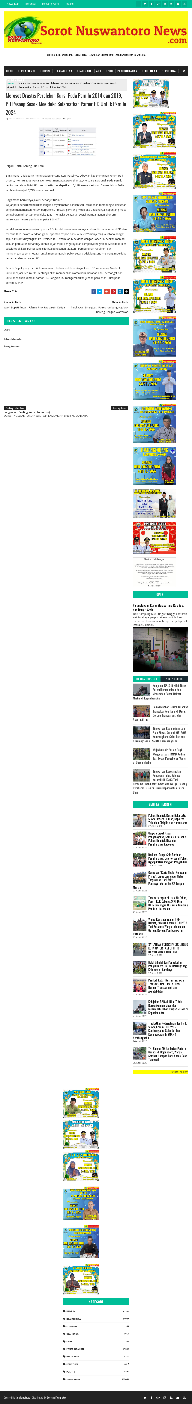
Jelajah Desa (63, 71)
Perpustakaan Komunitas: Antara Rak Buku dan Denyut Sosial (158, 607)
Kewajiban (13, 3)
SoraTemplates (22, 1397)
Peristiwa (169, 71)
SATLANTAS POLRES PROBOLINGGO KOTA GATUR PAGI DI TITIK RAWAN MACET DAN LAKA (168, 948)
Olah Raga (84, 71)
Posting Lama (119, 408)
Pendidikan (149, 71)
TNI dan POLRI (15, 80)
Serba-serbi (73, 1379)
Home (9, 71)
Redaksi (69, 3)
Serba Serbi (26, 71)
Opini (109, 71)
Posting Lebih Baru (15, 408)
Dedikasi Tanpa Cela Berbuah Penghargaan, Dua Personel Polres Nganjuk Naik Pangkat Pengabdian (168, 858)
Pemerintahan (127, 71)
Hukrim (45, 71)
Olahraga (72, 1333)
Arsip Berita (174, 679)
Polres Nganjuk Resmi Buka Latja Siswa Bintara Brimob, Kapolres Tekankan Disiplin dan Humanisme (167, 819)
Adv (98, 71)
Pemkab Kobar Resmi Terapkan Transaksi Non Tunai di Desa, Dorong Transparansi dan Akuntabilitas (160, 713)
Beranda (30, 3)
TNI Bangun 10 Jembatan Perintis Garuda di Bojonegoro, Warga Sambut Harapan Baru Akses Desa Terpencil (167, 1054)
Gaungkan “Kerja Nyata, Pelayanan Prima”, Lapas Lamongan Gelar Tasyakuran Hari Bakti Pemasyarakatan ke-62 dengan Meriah (160, 879)
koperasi (71, 1326)
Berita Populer (146, 679)
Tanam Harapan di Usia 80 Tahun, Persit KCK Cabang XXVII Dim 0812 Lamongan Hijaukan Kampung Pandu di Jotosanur (168, 903)
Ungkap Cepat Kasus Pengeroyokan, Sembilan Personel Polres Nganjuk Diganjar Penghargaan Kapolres (167, 838)
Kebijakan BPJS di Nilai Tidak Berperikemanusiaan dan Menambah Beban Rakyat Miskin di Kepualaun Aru (159, 691)
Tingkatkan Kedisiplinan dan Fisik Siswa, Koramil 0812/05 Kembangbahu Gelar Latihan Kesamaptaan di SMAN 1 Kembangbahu (159, 734)
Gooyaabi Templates (56, 1397)
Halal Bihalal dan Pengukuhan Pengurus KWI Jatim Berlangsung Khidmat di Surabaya (167, 966)
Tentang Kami (50, 3)
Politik (70, 1371)
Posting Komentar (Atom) (34, 412)
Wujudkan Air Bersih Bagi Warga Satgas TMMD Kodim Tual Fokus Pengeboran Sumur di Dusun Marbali (160, 756)
